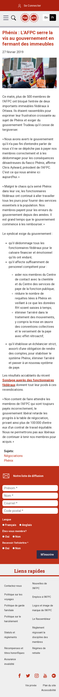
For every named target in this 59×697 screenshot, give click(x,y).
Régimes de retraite (39, 650)
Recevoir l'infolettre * (15, 542)
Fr (53, 18)
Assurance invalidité (10, 661)
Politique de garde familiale (14, 608)
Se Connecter (29, 5)
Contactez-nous (13, 585)
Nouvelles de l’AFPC (39, 586)
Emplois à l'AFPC (41, 596)
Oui (5, 536)
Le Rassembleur (41, 618)
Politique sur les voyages (13, 597)
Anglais (25, 525)
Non (17, 536)
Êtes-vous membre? (14, 531)
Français (9, 525)
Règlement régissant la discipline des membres (40, 634)
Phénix (8, 460)
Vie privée (31, 685)
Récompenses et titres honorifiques (14, 650)
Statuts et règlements (10, 635)
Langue (6, 519)
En (47, 18)
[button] (5, 21)
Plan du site (49, 685)
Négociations (13, 456)
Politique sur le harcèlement (12, 619)
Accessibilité (48, 690)
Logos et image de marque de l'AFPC (42, 608)
